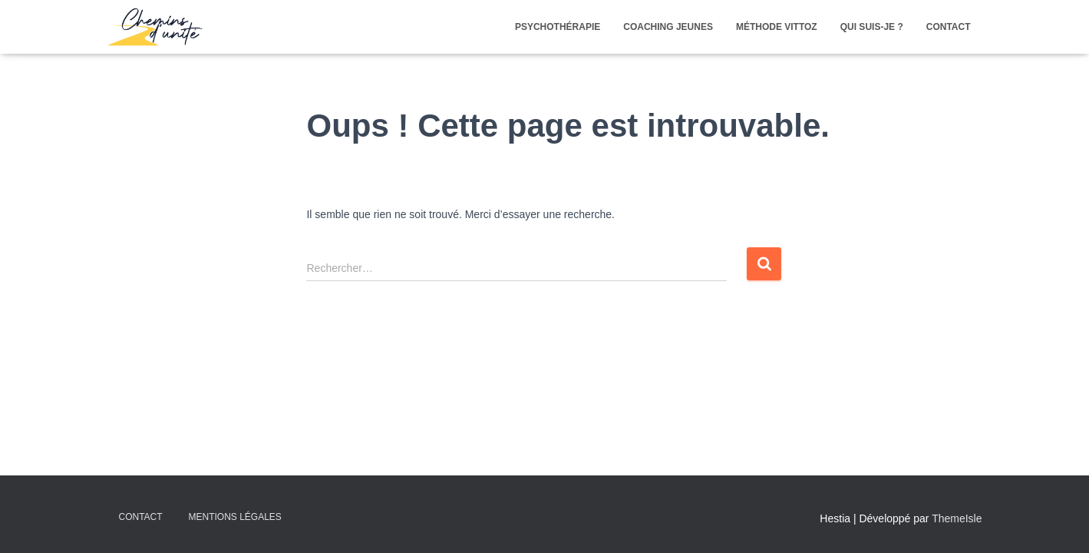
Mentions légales (235, 517)
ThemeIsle (957, 518)
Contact (141, 517)
